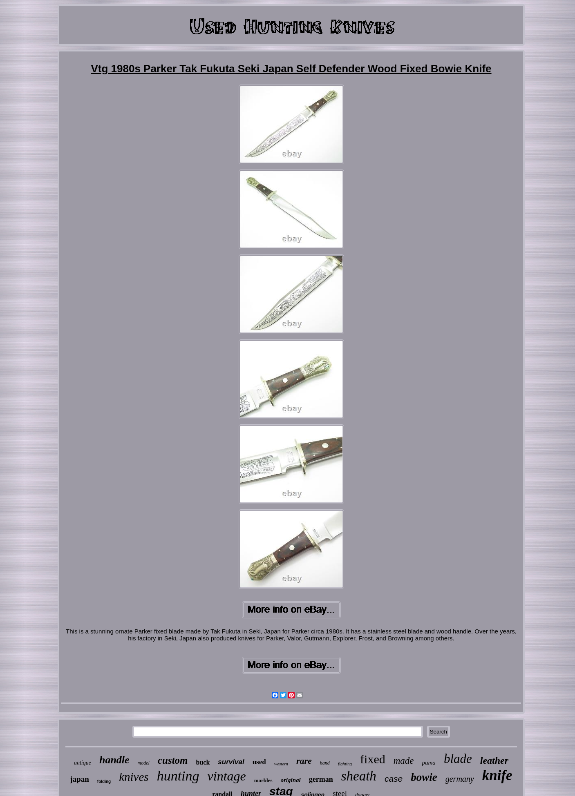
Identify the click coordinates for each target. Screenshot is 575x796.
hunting (178, 775)
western (281, 763)
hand (325, 763)
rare (304, 761)
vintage (227, 776)
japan (79, 779)
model (144, 763)
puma (429, 762)
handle (114, 760)
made (404, 761)
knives (133, 776)
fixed (372, 759)
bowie (424, 777)
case (394, 778)
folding (104, 781)
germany (459, 778)
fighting (345, 763)
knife (497, 775)
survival (231, 762)
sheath (358, 776)
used (259, 762)
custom (173, 760)
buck (203, 762)
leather (494, 760)
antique (82, 763)
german (321, 779)
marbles (263, 780)
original (291, 780)
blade (458, 758)
